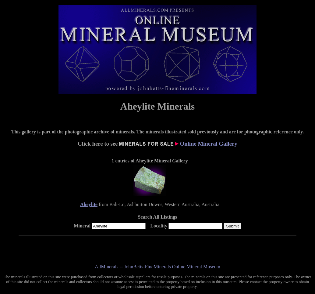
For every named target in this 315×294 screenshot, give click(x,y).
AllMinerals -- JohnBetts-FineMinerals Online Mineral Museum (157, 266)
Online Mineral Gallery (208, 143)
